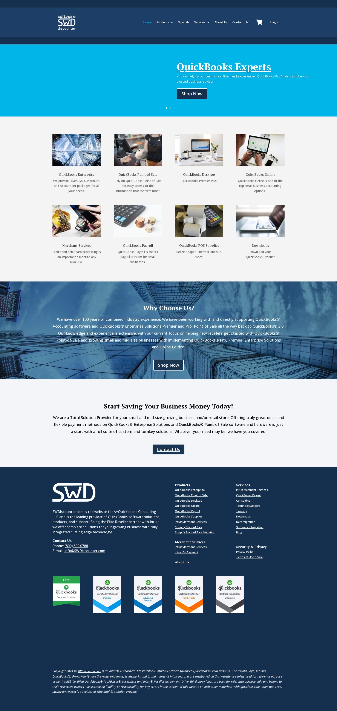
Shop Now (191, 94)
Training (241, 511)
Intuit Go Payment (186, 552)
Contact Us (240, 22)
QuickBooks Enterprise (190, 490)
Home (147, 22)
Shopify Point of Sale (188, 527)
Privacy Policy (245, 552)
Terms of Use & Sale (249, 557)
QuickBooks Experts (224, 66)
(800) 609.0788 (76, 545)
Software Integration (249, 527)
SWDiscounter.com (89, 671)
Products (162, 22)
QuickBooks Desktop (189, 500)
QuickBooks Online (187, 506)
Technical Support (248, 506)
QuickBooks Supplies (188, 516)
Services (199, 22)
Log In (274, 22)
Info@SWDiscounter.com (84, 550)
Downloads (243, 516)
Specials (183, 22)
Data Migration (245, 522)
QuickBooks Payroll (187, 511)
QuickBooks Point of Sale (191, 495)
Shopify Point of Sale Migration (195, 532)
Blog (239, 532)
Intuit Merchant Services (191, 522)
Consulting (243, 500)
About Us (221, 22)
